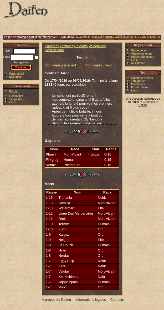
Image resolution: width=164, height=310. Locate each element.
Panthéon (52, 46)
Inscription (15, 76)
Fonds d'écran (140, 87)
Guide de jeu (139, 50)
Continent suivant (98, 65)
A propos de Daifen (56, 300)
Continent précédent (60, 65)
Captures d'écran (142, 77)
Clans (13, 102)
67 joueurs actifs (111, 36)
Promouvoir (138, 84)
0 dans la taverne (148, 36)
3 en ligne (130, 36)
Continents (16, 96)
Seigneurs (15, 99)
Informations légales (90, 300)
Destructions (54, 50)
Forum (13, 91)
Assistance (138, 63)
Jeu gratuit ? (139, 81)
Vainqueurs (97, 46)
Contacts (117, 300)
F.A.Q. (135, 59)
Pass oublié (16, 73)
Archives (66, 46)
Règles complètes (142, 56)
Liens (134, 90)
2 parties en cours (87, 36)
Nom (20, 50)
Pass (18, 57)
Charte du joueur (142, 53)
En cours (81, 46)
